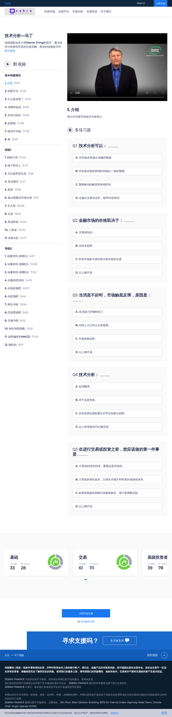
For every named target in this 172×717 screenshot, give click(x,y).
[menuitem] (145, 3)
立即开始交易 (86, 613)
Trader (8, 3)
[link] (7, 652)
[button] (85, 579)
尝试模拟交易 (87, 621)
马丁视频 (19, 652)
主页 (7, 652)
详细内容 (114, 713)
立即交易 (160, 3)
